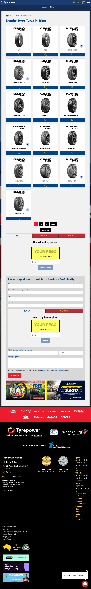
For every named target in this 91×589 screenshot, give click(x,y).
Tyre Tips (78, 470)
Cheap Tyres (6, 539)
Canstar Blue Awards (9, 534)
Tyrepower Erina (45, 7)
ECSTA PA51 (45, 181)
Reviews (78, 519)
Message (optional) (14, 357)
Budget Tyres (6, 537)
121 (18, 50)
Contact (78, 501)
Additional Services (81, 496)
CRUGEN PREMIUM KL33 (72, 115)
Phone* (19, 290)
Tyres (77, 458)
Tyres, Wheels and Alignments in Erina (15, 532)
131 (45, 50)
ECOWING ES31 (45, 148)
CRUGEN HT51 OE (19, 115)
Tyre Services (79, 491)
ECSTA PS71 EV (19, 214)
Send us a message (13, 476)
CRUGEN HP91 (45, 83)
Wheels (78, 473)
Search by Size (80, 463)
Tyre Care (78, 468)
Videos (78, 517)
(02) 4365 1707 (12, 472)
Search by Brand (81, 465)
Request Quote (15, 376)
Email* (10, 296)
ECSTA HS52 (19, 181)
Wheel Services (80, 493)
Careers (78, 506)
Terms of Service (59, 371)
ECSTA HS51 (72, 148)
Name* (10, 283)
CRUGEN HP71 (72, 50)
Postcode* (11, 303)
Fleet (77, 509)
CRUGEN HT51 (72, 83)
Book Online (80, 504)
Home (9, 16)
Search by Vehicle (81, 460)
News (77, 512)
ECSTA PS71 (72, 181)
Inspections (79, 486)
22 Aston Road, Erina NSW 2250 (17, 467)
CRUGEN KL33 (45, 115)
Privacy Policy (46, 371)
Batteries (78, 483)
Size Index (5, 529)
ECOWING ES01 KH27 (19, 148)
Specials (78, 498)
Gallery (78, 514)
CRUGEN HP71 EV (19, 83)
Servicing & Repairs (82, 488)
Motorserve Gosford (9, 526)
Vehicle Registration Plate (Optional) (20, 350)
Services (78, 481)
